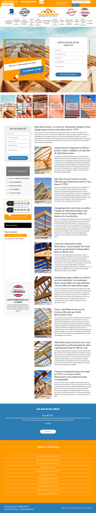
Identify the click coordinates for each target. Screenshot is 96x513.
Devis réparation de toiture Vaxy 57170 (48, 463)
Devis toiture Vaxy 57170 (48, 467)
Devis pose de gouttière (89, 22)
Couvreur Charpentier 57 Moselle (8, 22)
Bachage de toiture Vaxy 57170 (48, 486)
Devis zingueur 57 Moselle (77, 22)
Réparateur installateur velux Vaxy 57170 (48, 471)
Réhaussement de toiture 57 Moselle (46, 22)
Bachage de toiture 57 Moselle (31, 22)
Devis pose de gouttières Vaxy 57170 (48, 493)
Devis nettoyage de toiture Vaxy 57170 (48, 460)
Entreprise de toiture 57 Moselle (16, 22)
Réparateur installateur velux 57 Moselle (69, 22)
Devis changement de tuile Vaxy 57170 (48, 456)
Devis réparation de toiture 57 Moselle (55, 22)
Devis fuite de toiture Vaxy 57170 (48, 478)
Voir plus (48, 431)
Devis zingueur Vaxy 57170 (48, 475)
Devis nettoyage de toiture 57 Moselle (38, 22)
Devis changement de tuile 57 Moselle (24, 22)
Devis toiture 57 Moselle (61, 22)
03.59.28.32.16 (9, 1)
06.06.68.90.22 (28, 1)
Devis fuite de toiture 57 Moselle (83, 22)
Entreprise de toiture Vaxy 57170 (48, 482)
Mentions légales (87, 508)
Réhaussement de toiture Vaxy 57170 (48, 490)
